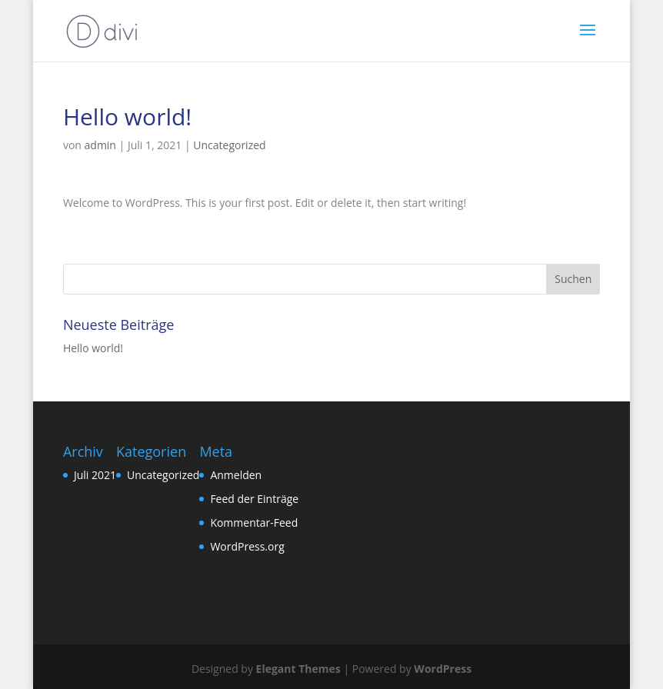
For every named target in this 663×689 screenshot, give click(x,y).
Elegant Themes (298, 668)
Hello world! (93, 348)
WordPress (442, 668)
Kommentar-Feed (254, 522)
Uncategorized (229, 145)
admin (100, 145)
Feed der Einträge (254, 498)
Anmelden (236, 475)
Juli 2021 (95, 475)
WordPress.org (247, 546)
